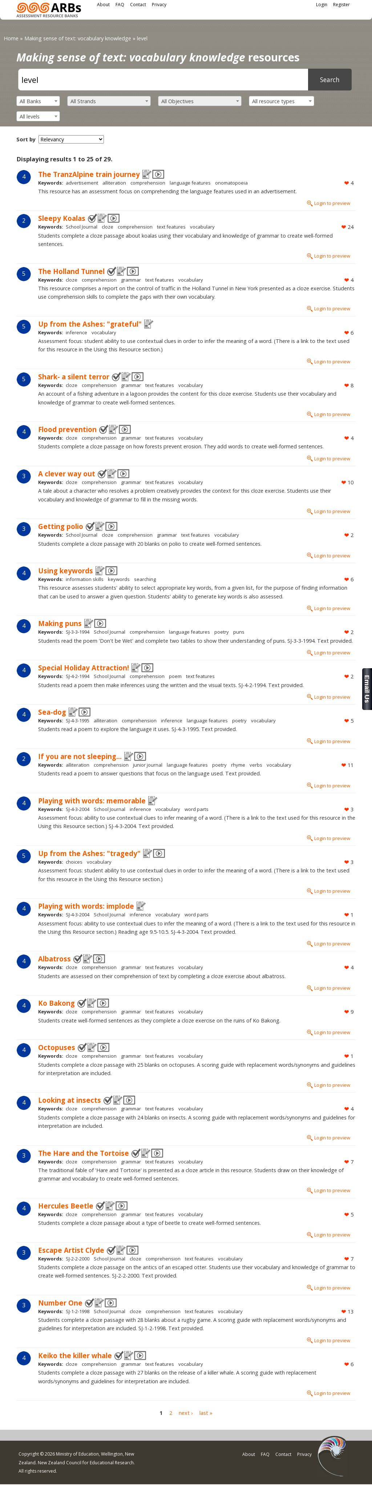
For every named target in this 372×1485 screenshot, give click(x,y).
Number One (60, 1302)
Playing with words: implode (86, 906)
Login (321, 4)
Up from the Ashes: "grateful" (90, 323)
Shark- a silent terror (73, 376)
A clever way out (66, 473)
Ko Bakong (56, 1003)
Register (341, 4)
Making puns (60, 623)
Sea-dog (52, 712)
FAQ (120, 4)
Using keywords (65, 570)
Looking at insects (69, 1100)
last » (206, 1413)
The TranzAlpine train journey (89, 174)
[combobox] (38, 101)
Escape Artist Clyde (71, 1250)
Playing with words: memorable (92, 800)
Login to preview (332, 203)
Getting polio (60, 526)
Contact (138, 4)
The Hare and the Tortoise (83, 1153)
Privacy (159, 4)
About (103, 4)
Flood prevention (67, 429)
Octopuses (56, 1047)
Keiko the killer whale (75, 1355)
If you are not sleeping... (80, 756)
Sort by (26, 139)
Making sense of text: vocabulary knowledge (77, 38)
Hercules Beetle (65, 1205)
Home (11, 38)
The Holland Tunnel (71, 271)
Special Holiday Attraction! (83, 667)
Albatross (54, 958)
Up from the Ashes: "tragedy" (89, 853)
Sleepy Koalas (61, 218)
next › (186, 1413)
